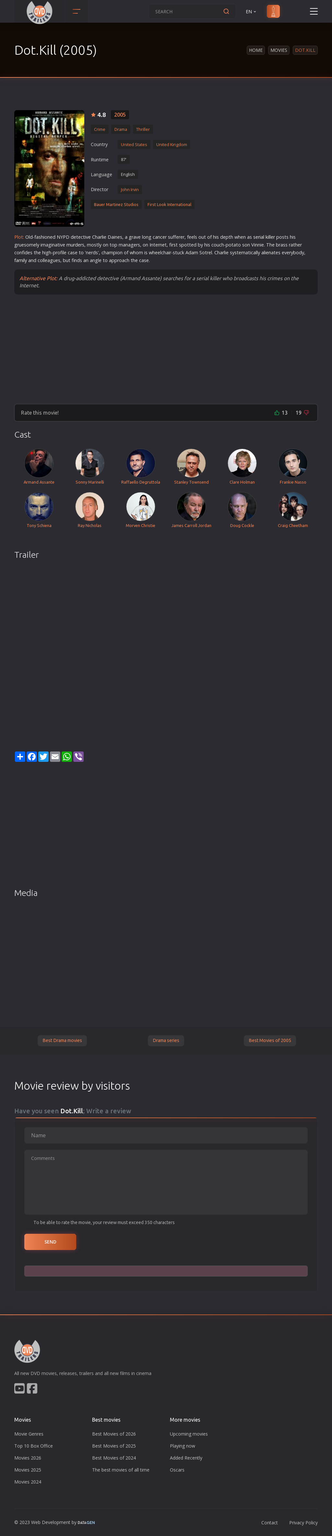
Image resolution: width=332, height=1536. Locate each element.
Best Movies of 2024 (114, 1458)
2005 (120, 114)
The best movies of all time (120, 1470)
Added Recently (186, 1458)
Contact (269, 1522)
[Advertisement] (166, 349)
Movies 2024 (27, 1482)
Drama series (166, 1040)
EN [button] (251, 11)
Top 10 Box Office (33, 1446)
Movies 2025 (27, 1470)
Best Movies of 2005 (270, 1040)
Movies (278, 50)
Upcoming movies (189, 1434)
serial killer (264, 237)
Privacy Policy (303, 1522)
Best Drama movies (62, 1040)
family (20, 260)
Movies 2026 (27, 1458)
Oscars (177, 1470)
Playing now (182, 1446)
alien (266, 252)
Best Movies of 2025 (114, 1446)
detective (81, 237)
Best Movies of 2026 (114, 1434)
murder (74, 245)
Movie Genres (28, 1434)
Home (256, 50)
